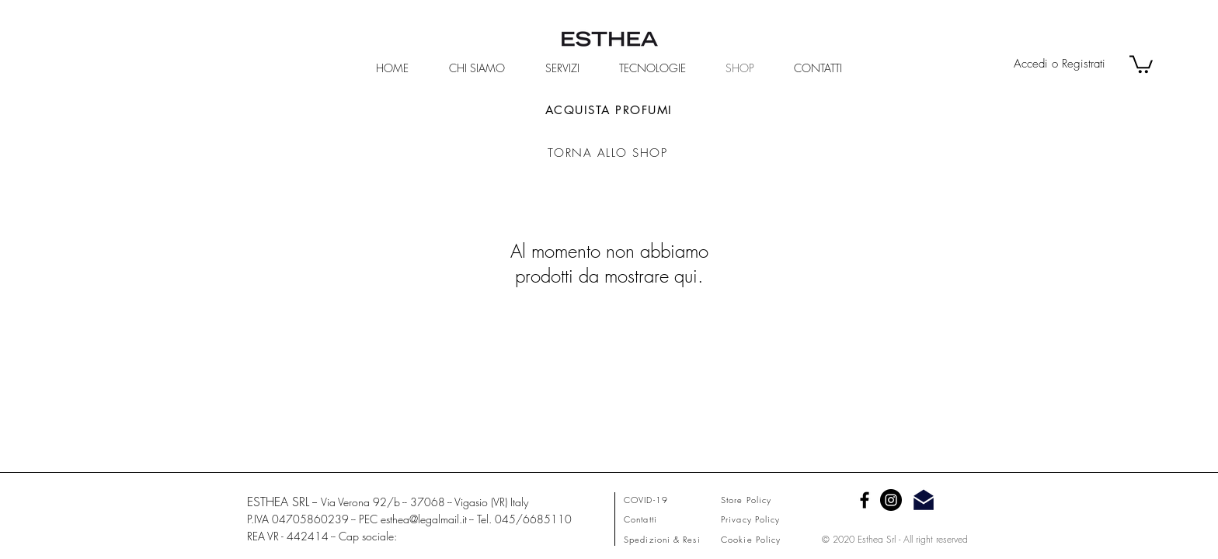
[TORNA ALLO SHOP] (609, 152)
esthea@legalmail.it (424, 519)
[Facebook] (864, 500)
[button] (1141, 63)
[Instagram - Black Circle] (891, 500)
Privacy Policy (750, 519)
